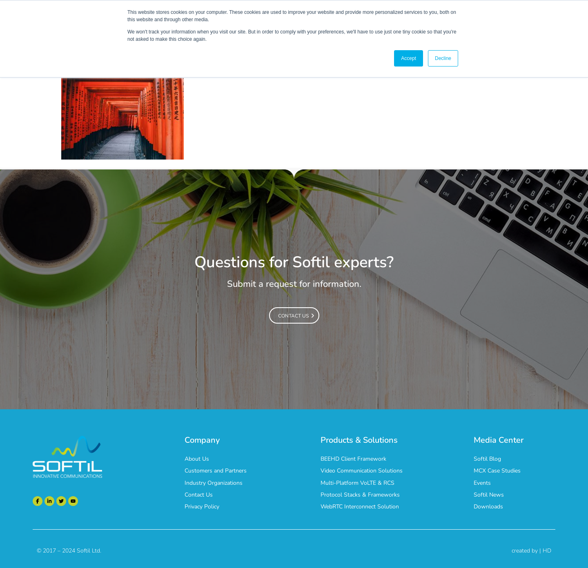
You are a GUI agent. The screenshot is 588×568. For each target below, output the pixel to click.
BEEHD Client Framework (353, 459)
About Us (197, 459)
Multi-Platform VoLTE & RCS (357, 483)
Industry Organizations (214, 483)
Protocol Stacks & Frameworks (360, 495)
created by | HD (531, 551)
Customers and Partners (216, 471)
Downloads (488, 506)
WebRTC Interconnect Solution (360, 506)
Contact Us (199, 495)
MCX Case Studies (497, 471)
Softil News (489, 495)
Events (482, 483)
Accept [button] (408, 58)
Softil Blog (487, 459)
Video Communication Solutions (362, 471)
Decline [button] (443, 58)
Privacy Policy (202, 506)
